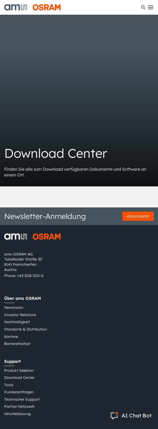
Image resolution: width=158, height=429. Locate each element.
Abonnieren (138, 216)
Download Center (19, 377)
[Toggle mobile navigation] (151, 7)
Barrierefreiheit (17, 343)
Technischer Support (22, 399)
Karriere (11, 336)
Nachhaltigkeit (17, 322)
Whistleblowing (17, 413)
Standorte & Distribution (25, 329)
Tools (8, 385)
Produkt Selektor (19, 370)
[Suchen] (143, 7)
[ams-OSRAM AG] (32, 7)
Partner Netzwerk (19, 406)
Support (12, 361)
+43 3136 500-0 (30, 275)
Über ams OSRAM (22, 298)
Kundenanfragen (19, 392)
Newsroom (13, 307)
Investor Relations (20, 314)
